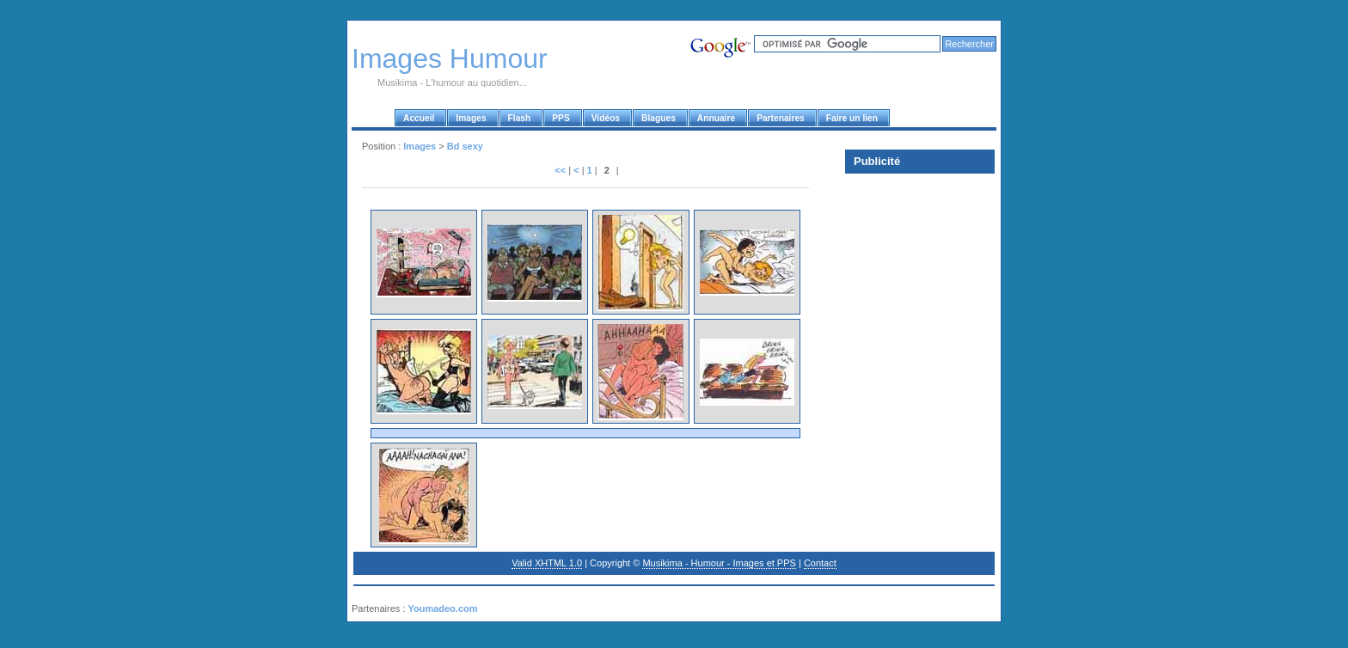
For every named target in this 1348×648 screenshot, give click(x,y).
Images (419, 146)
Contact (820, 563)
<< (560, 170)
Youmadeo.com (442, 608)
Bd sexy (465, 146)
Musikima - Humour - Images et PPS (719, 563)
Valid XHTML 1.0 (547, 563)
